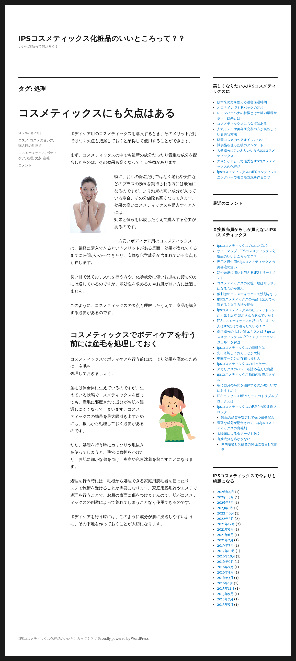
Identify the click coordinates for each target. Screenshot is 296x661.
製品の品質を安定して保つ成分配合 (247, 417)
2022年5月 (225, 519)
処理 (30, 158)
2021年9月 (225, 529)
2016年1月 (225, 583)
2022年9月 (225, 513)
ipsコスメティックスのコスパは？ (242, 245)
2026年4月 (225, 492)
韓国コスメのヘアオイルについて (242, 140)
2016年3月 (225, 578)
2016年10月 (226, 556)
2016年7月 (225, 567)
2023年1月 (225, 508)
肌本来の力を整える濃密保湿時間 (242, 102)
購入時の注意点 (30, 145)
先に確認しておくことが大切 (238, 353)
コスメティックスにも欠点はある (96, 113)
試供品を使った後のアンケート (240, 145)
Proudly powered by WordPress (123, 638)
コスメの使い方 (41, 140)
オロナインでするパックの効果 (240, 107)
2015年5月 (225, 604)
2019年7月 (225, 545)
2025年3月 (225, 502)
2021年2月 (225, 540)
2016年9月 (225, 561)
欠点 (38, 158)
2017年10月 (226, 551)
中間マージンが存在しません (238, 358)
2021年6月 (225, 535)
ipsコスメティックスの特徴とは (241, 347)
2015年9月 (225, 594)
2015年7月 (225, 599)
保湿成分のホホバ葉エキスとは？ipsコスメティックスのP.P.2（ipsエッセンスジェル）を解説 (246, 336)
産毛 (46, 158)
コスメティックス (31, 153)
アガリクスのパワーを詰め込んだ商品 (245, 369)
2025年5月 (225, 497)
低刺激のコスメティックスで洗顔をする (247, 294)
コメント (25, 165)
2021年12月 (226, 524)
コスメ (23, 140)
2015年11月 (225, 588)
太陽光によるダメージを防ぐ (238, 433)
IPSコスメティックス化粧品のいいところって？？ (101, 38)
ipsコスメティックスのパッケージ (242, 364)
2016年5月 (225, 572)
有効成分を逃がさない (233, 439)
